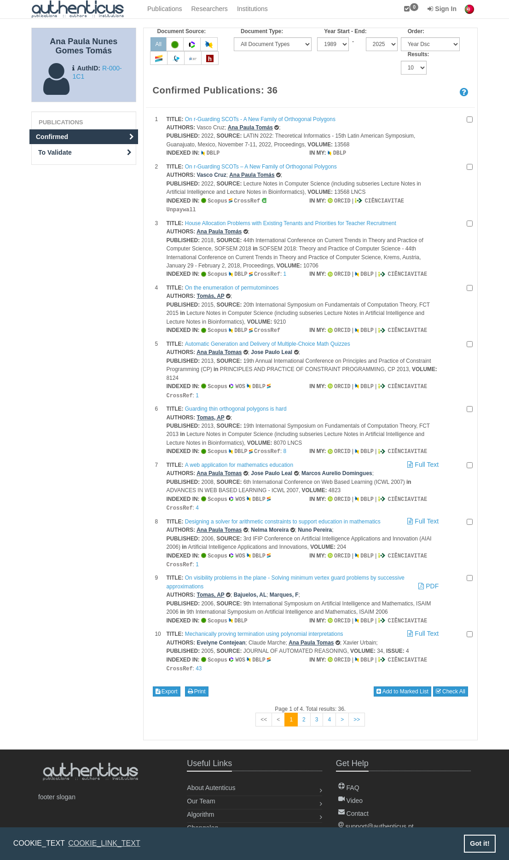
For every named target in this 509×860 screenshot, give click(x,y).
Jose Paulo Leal (271, 350)
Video (350, 793)
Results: (418, 54)
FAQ (348, 780)
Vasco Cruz (211, 174)
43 (199, 662)
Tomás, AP (211, 294)
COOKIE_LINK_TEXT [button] (104, 843)
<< (263, 712)
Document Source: (181, 31)
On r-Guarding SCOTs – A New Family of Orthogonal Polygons (261, 166)
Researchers (209, 8)
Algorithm (200, 807)
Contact (353, 806)
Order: (416, 31)
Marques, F (284, 589)
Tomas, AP (211, 414)
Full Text (422, 461)
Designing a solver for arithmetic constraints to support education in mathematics (283, 517)
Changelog (202, 821)
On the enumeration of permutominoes (232, 286)
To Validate (85, 152)
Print (197, 684)
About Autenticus (211, 780)
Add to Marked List (402, 684)
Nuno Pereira (315, 525)
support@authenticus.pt (376, 819)
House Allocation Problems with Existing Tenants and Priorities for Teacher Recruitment (290, 222)
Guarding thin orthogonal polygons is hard (236, 405)
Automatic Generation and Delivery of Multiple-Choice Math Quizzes (267, 341)
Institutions (252, 8)
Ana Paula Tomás (250, 127)
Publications (164, 8)
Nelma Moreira (270, 525)
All (159, 44)
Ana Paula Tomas (219, 350)
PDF (428, 580)
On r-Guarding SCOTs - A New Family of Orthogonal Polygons (260, 119)
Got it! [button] (479, 843)
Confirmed (85, 136)
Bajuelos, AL (250, 589)
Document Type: (262, 31)
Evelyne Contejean (221, 636)
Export (167, 684)
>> (356, 712)
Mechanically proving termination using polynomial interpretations (264, 628)
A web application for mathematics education (239, 461)
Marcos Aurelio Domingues (336, 469)
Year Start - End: (345, 31)
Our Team (201, 794)
